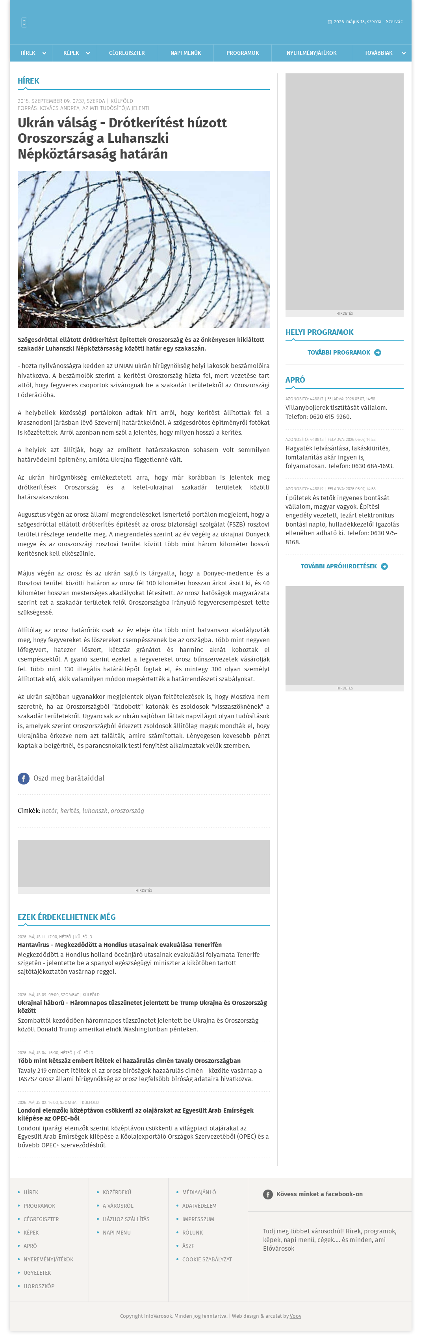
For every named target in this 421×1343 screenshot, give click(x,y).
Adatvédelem (199, 1206)
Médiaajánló (199, 1192)
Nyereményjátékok (312, 53)
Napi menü (117, 1233)
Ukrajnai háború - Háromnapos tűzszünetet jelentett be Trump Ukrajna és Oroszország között (142, 1007)
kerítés (69, 811)
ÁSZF (188, 1246)
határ (49, 811)
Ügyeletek (37, 1273)
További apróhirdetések (339, 566)
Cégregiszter (127, 53)
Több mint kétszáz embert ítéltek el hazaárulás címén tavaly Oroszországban (129, 1061)
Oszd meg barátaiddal (68, 778)
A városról (118, 1206)
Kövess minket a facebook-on (319, 1194)
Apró (30, 1246)
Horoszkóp (39, 1286)
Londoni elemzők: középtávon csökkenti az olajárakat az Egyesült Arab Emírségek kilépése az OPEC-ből (136, 1115)
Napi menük (186, 53)
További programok (339, 352)
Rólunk (192, 1233)
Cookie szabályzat (207, 1259)
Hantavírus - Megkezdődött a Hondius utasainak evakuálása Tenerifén (120, 945)
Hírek (27, 53)
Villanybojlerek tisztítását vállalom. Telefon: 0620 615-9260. (337, 412)
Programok (242, 53)
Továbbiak (379, 53)
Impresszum (198, 1219)
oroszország (127, 811)
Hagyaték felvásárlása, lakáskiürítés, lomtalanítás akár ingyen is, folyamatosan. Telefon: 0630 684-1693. (340, 457)
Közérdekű (117, 1192)
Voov (295, 1316)
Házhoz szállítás (126, 1219)
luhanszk (95, 811)
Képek (71, 53)
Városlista (24, 22)
